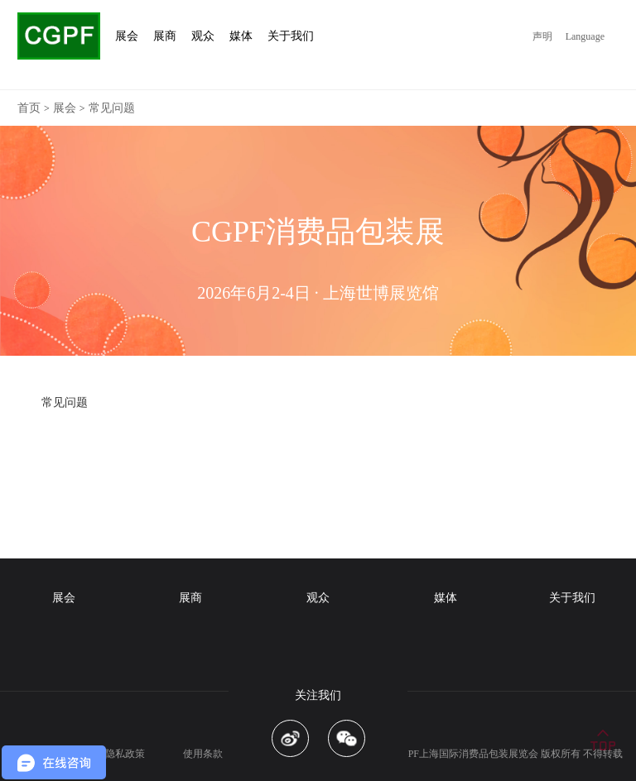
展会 (64, 108)
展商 (190, 598)
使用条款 (203, 753)
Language (585, 36)
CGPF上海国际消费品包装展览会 (466, 753)
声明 (542, 36)
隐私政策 (125, 753)
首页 (29, 108)
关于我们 (572, 598)
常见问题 (112, 108)
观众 (318, 598)
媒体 (445, 598)
